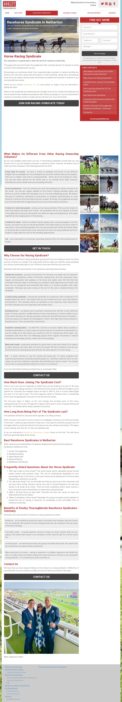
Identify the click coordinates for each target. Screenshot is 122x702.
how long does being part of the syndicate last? (97, 90)
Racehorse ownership (13, 667)
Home (7, 13)
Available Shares (70, 13)
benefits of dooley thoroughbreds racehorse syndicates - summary (98, 107)
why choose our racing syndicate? (98, 78)
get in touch (41, 248)
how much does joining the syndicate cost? (99, 83)
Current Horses (13, 691)
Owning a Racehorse (15, 680)
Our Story (18, 13)
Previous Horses (13, 694)
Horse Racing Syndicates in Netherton (22, 678)
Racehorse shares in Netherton (17, 686)
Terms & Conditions (59, 667)
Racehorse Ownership (42, 13)
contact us (88, 112)
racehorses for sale (31, 85)
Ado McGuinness (13, 699)
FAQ (8, 683)
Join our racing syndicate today (41, 103)
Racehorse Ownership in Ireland (37, 432)
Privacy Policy (44, 667)
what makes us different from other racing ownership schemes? (98, 72)
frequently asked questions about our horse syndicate (99, 100)
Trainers (112, 13)
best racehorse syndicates (95, 95)
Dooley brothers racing (14, 670)
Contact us (41, 375)
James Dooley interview (16, 672)
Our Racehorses (94, 13)
